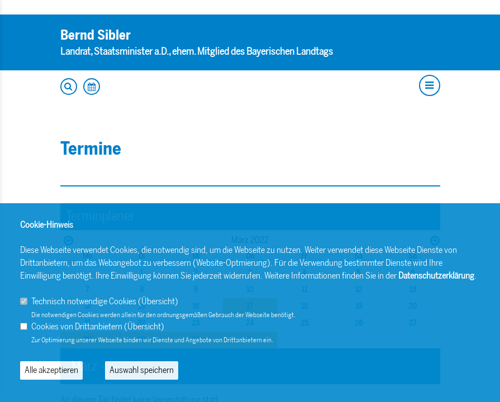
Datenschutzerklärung (436, 275)
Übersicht (158, 301)
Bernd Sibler (95, 35)
